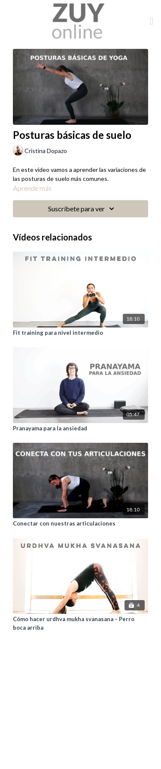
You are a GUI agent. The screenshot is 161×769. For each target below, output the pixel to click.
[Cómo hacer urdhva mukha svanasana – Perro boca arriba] (80, 623)
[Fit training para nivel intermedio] (80, 333)
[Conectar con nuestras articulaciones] (80, 524)
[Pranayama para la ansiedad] (80, 428)
